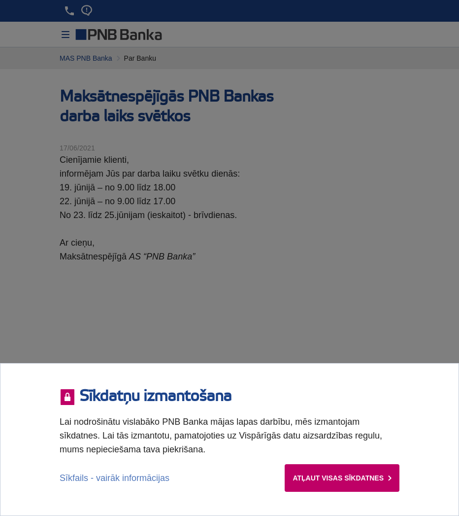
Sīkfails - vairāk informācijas (114, 478)
